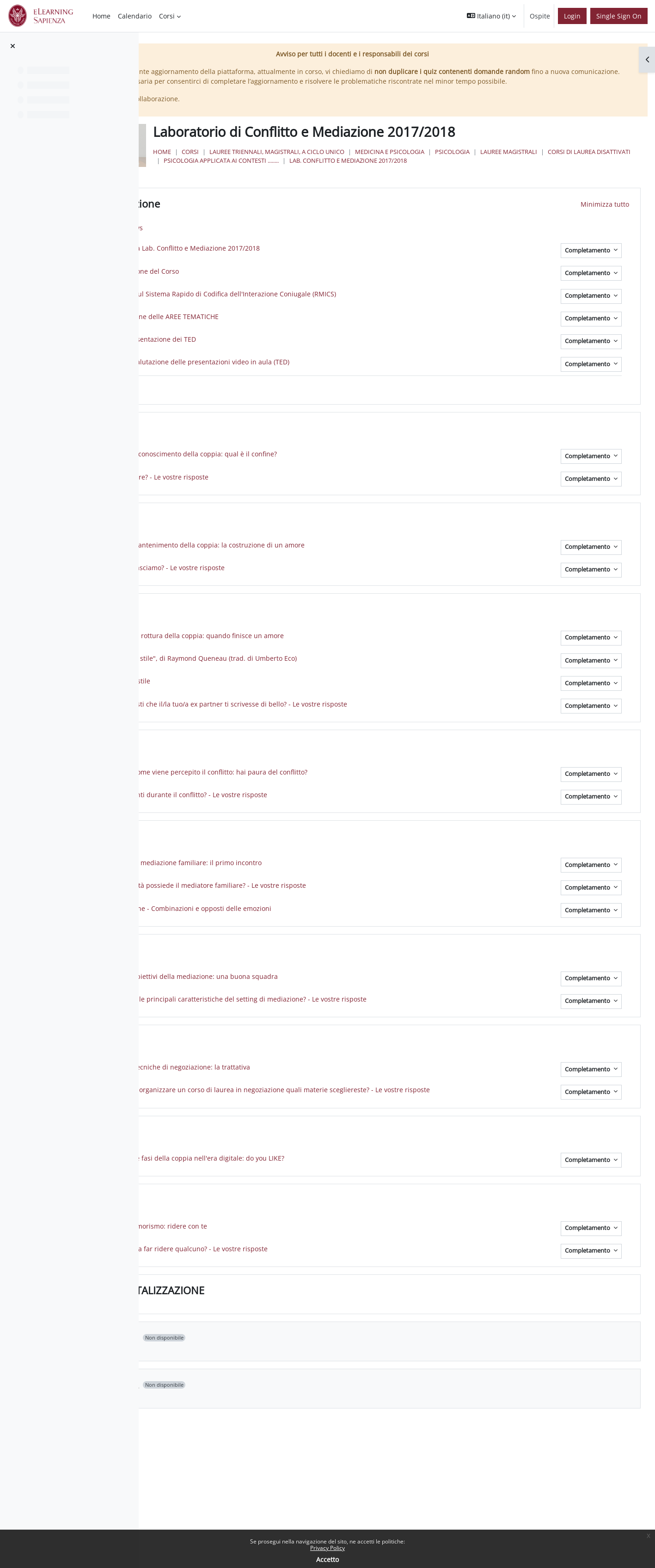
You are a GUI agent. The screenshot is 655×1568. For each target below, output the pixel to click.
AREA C (251, 639)
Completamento (588, 279)
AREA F (250, 979)
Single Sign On (619, 16)
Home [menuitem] (101, 16)
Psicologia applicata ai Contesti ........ (494, 180)
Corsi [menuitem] (167, 16)
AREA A (251, 457)
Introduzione (264, 233)
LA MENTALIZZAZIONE (286, 1320)
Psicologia (564, 171)
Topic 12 (254, 1414)
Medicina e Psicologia (502, 171)
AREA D (251, 775)
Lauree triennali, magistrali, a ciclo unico (389, 171)
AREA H (251, 1161)
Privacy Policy (327, 1548)
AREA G (251, 1070)
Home (274, 171)
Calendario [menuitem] (135, 16)
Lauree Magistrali (304, 180)
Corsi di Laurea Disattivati (384, 180)
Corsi (302, 171)
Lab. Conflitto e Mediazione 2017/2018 (334, 189)
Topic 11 (254, 1367)
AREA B (251, 547)
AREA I (249, 1230)
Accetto (327, 1559)
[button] (491, 16)
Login (572, 16)
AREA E (250, 866)
